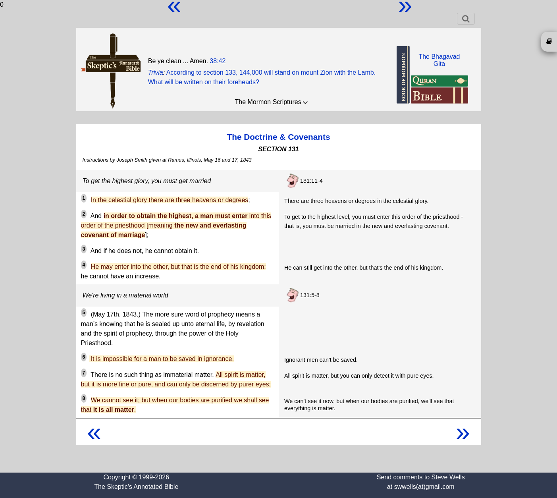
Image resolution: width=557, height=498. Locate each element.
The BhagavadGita (439, 60)
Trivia (155, 72)
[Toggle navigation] (466, 19)
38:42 (217, 61)
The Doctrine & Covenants (278, 136)
